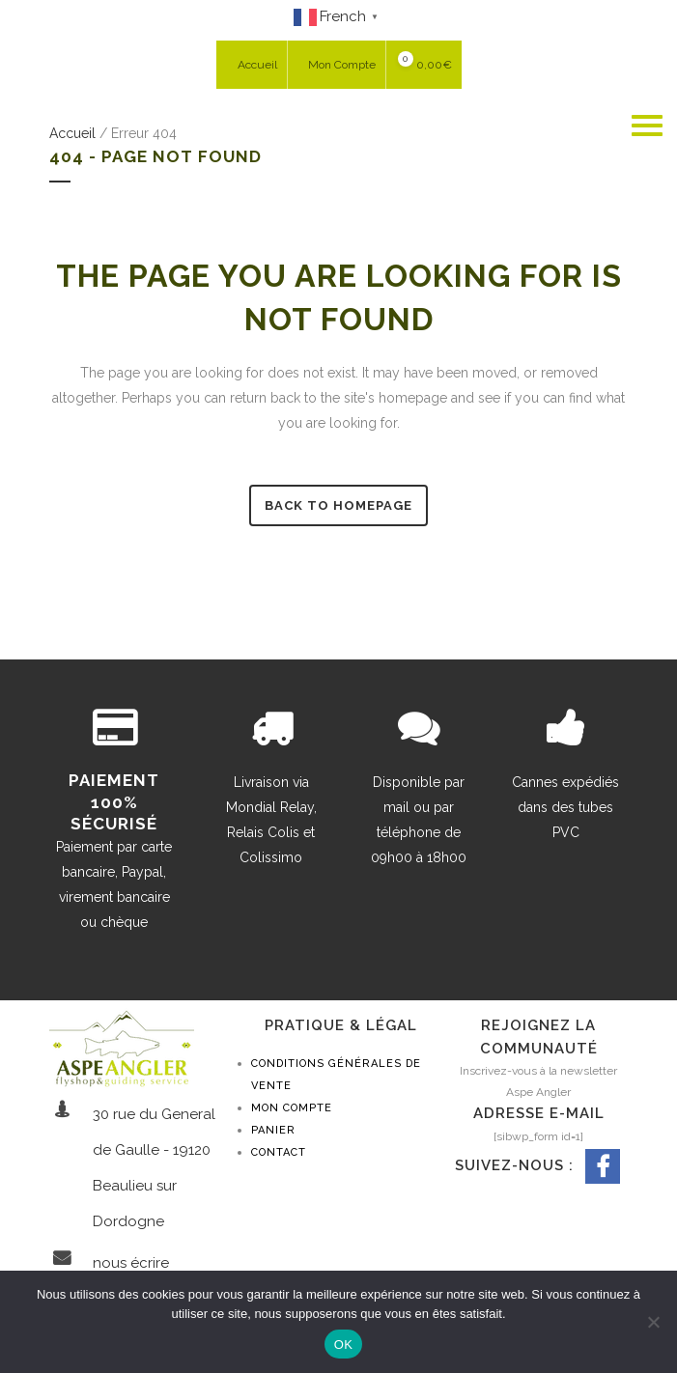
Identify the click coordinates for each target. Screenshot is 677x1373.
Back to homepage (338, 505)
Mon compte (291, 1108)
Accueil (72, 133)
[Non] (653, 1321)
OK (343, 1344)
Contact (278, 1152)
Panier (273, 1130)
